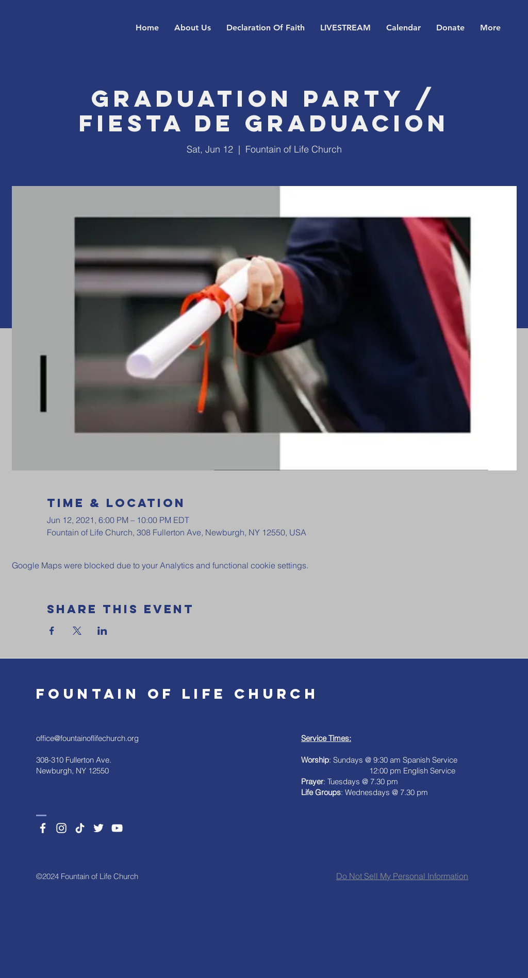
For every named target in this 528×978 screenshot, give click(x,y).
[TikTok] (80, 828)
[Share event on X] (77, 631)
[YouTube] (117, 828)
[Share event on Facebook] (52, 631)
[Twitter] (98, 828)
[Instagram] (61, 828)
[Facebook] (43, 828)
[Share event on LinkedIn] (102, 631)
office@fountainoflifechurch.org (87, 738)
